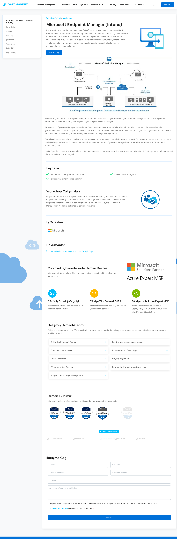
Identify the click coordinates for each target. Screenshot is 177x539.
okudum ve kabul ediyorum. (72, 508)
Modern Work (69, 18)
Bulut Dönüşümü (53, 18)
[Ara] (154, 4)
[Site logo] (15, 4)
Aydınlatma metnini (59, 508)
